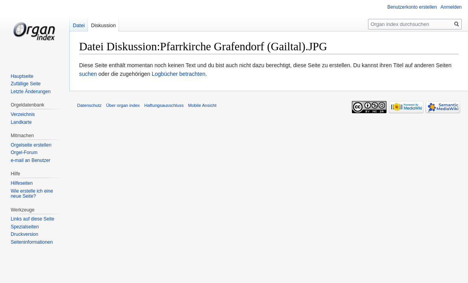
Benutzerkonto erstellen (412, 7)
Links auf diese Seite (32, 219)
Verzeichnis (23, 114)
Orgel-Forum (24, 152)
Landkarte (21, 122)
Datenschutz (89, 105)
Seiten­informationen (32, 242)
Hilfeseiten (22, 183)
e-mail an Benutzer (30, 160)
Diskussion (103, 25)
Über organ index (123, 105)
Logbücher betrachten (178, 74)
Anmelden (451, 7)
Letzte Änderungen (30, 91)
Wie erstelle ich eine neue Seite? (32, 193)
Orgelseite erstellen (31, 145)
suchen (88, 74)
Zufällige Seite (26, 83)
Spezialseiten (25, 227)
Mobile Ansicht (202, 105)
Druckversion (24, 234)
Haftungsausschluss (163, 105)
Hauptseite (22, 76)
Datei (79, 25)
